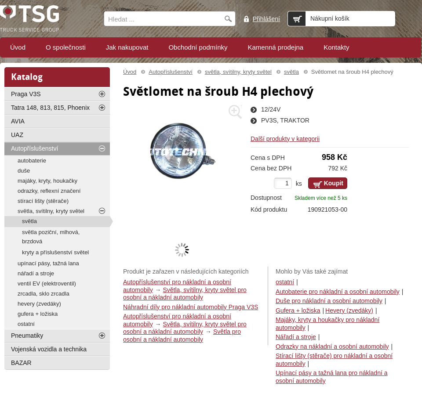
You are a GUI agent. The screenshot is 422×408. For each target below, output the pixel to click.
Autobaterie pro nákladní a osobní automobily (338, 291)
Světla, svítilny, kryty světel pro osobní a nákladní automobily (185, 293)
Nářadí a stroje (296, 336)
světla (291, 72)
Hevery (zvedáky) (349, 310)
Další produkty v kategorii (285, 138)
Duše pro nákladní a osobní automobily (329, 300)
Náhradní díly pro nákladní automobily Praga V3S (190, 307)
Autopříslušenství (171, 72)
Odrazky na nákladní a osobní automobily (332, 346)
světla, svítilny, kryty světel (238, 72)
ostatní (285, 281)
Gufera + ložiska (298, 310)
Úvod (129, 72)
